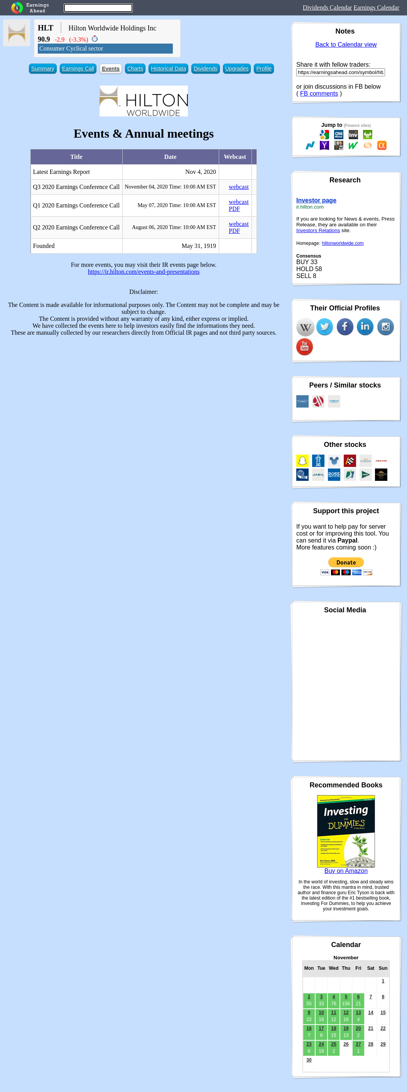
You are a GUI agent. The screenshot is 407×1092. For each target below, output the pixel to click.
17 (321, 1028)
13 (358, 1012)
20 (358, 1028)
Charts (135, 68)
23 (308, 1044)
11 (333, 1012)
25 (333, 1044)
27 (358, 1044)
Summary (42, 68)
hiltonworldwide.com (343, 243)
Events (111, 68)
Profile (264, 68)
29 (382, 1044)
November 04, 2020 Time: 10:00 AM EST (170, 187)
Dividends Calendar (327, 7)
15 (382, 1012)
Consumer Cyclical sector (71, 48)
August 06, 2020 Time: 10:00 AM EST (174, 227)
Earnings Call (78, 68)
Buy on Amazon (346, 871)
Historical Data (168, 68)
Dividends (205, 68)
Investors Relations (318, 230)
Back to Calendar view (346, 44)
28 (370, 1044)
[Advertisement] (143, 396)
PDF (234, 209)
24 (321, 1044)
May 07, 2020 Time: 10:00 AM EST (177, 205)
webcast (239, 187)
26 (345, 1044)
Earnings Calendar (376, 7)
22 (382, 1028)
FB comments (319, 93)
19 (345, 1028)
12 (345, 1012)
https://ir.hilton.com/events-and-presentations (144, 271)
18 (333, 1028)
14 (370, 1012)
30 (308, 1060)
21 (370, 1028)
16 (308, 1028)
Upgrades (237, 68)
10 (321, 1012)
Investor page (316, 200)
